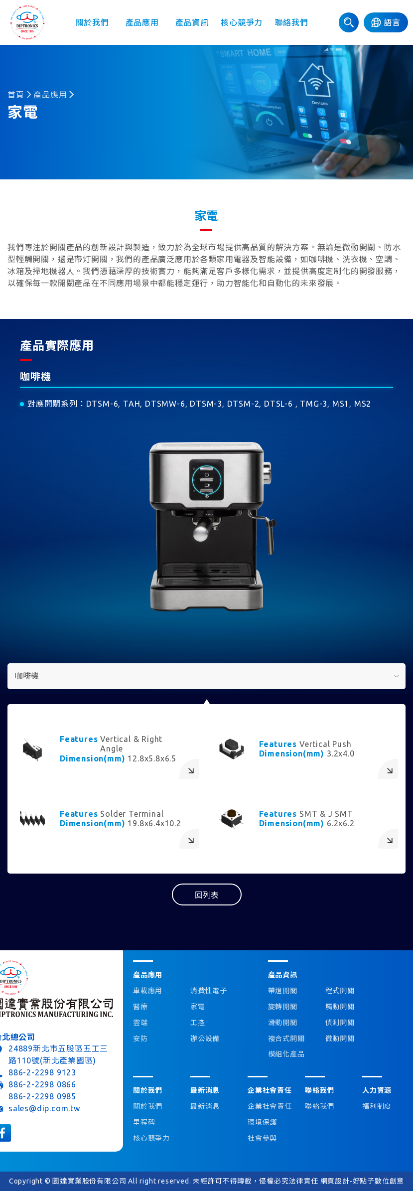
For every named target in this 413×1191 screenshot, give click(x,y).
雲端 (140, 1023)
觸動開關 (340, 1007)
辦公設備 (205, 1038)
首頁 (15, 94)
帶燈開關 (282, 991)
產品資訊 (192, 22)
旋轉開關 (282, 1007)
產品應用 (142, 22)
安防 (140, 1038)
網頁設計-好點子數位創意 (362, 1181)
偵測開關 (340, 1023)
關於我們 (92, 22)
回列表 (207, 895)
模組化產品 (286, 1054)
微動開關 (340, 1038)
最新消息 (205, 1106)
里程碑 (144, 1122)
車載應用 (147, 991)
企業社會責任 (270, 1106)
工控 (197, 1023)
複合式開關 (286, 1038)
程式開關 (340, 991)
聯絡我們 (291, 22)
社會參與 (262, 1138)
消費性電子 (208, 991)
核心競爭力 (242, 22)
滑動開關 (282, 1023)
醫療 (140, 1007)
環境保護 (262, 1122)
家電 (197, 1007)
